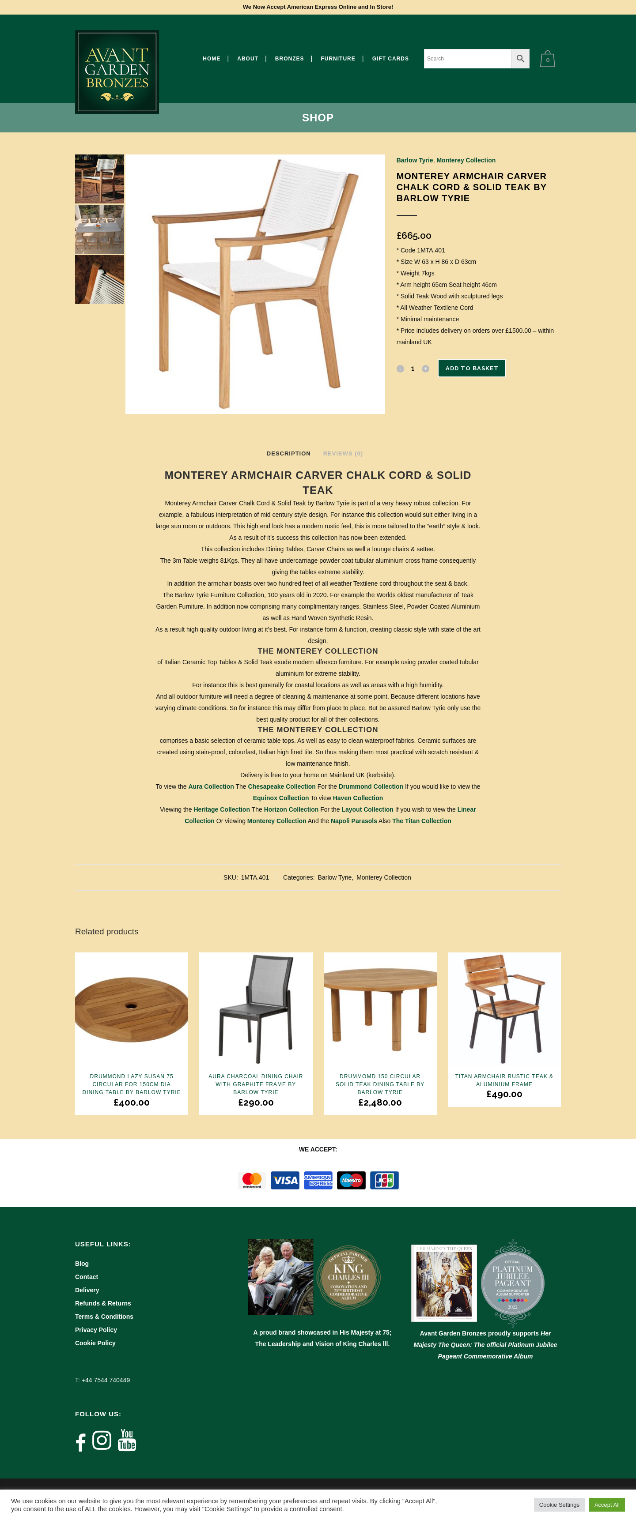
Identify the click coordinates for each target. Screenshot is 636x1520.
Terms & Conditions (104, 1316)
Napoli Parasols (354, 820)
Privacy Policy (96, 1329)
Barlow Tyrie (415, 160)
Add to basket (474, 368)
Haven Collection (358, 797)
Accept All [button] (607, 1504)
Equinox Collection (281, 797)
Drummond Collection (371, 786)
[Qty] (413, 368)
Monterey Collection (466, 160)
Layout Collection (367, 809)
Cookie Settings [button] (559, 1504)
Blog (82, 1263)
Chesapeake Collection (282, 786)
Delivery (87, 1290)
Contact (86, 1276)
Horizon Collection (291, 809)
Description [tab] (289, 453)
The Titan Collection (421, 820)
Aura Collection (211, 786)
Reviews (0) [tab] (343, 453)
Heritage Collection (221, 809)
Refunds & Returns (103, 1303)
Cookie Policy (95, 1343)
